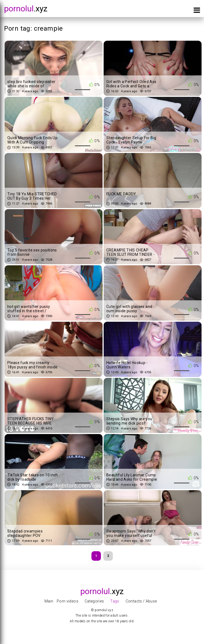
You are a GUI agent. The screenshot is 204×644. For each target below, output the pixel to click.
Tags (114, 601)
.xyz (25, 8)
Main (48, 601)
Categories (94, 601)
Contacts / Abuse (141, 601)
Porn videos (67, 601)
